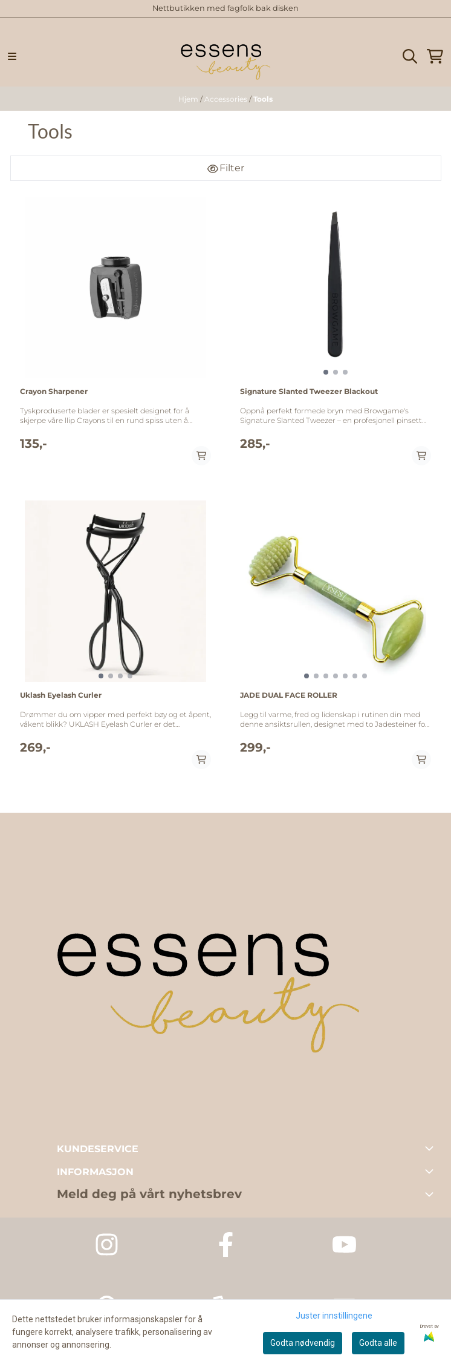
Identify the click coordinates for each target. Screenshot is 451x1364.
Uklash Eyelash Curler (61, 695)
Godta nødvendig (302, 1343)
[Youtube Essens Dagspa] (344, 1244)
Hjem (189, 98)
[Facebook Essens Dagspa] (226, 1244)
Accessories (226, 98)
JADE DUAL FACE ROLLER (288, 695)
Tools (263, 98)
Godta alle (378, 1343)
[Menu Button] (12, 56)
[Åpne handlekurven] (435, 56)
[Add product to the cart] (201, 455)
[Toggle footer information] (432, 1148)
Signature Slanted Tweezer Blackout (309, 391)
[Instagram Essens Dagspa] (106, 1244)
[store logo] (225, 57)
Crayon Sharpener (54, 391)
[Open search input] (410, 56)
